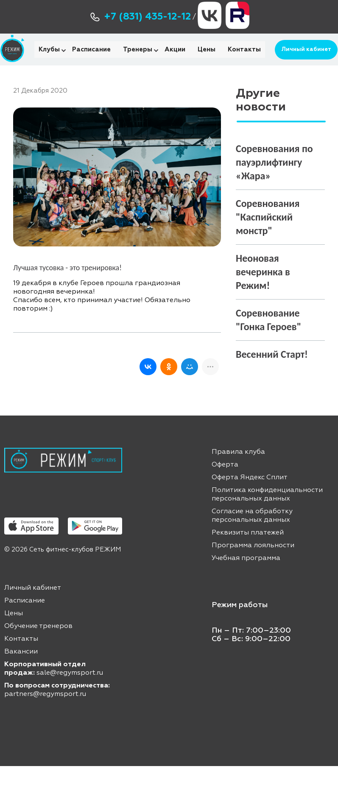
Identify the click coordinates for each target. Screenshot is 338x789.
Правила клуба (238, 475)
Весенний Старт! (272, 377)
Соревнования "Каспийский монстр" (268, 240)
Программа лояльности (253, 568)
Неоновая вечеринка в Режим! (263, 294)
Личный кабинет (302, 61)
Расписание (91, 61)
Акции (175, 61)
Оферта (225, 487)
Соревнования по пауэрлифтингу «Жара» (274, 185)
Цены (206, 61)
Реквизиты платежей (248, 555)
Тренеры (137, 61)
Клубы (49, 61)
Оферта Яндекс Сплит (250, 500)
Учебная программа (246, 581)
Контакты (244, 61)
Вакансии (21, 674)
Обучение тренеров (38, 649)
